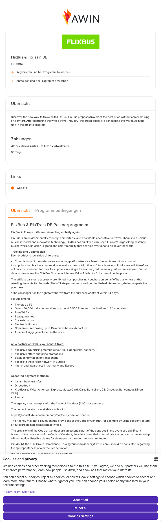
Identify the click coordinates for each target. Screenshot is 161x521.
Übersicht (20, 210)
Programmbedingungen (58, 210)
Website (19, 188)
